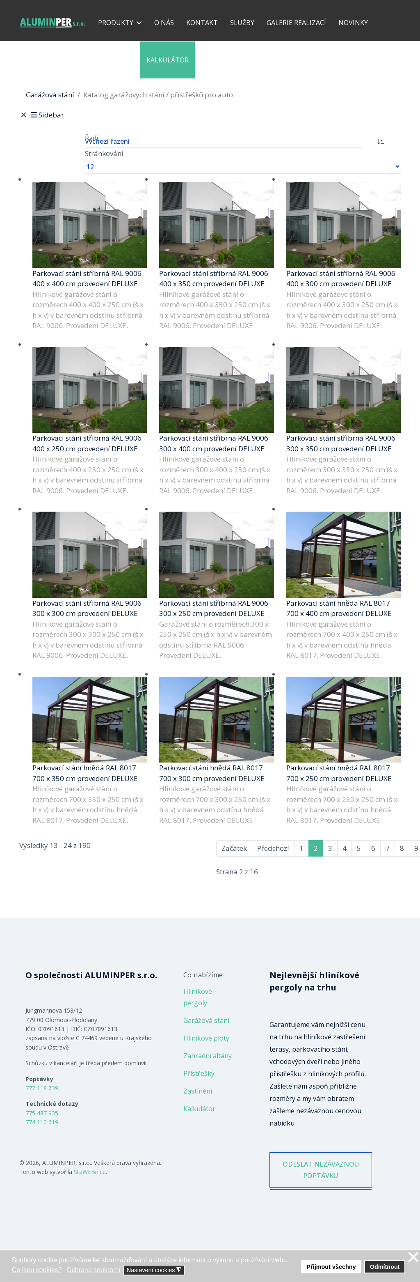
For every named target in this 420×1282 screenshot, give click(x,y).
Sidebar (47, 114)
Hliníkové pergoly (197, 997)
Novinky (353, 22)
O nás (164, 22)
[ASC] (381, 140)
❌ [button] (413, 1257)
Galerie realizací (296, 22)
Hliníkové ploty (206, 1038)
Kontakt (202, 22)
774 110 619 (41, 1122)
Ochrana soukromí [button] (93, 1269)
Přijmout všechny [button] (331, 1267)
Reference (116, 59)
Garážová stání (206, 1020)
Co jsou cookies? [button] (37, 1269)
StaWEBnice (90, 1172)
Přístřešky (199, 1073)
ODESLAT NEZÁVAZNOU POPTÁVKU (320, 1177)
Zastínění (197, 1091)
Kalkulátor (167, 59)
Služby (242, 22)
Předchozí (273, 848)
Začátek (234, 848)
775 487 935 (41, 1113)
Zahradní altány (207, 1055)
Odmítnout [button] (385, 1267)
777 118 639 (41, 1088)
